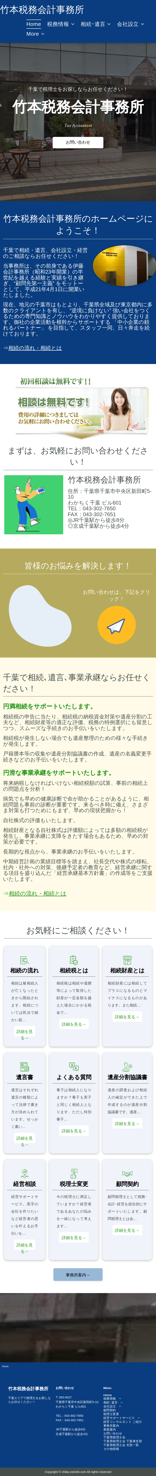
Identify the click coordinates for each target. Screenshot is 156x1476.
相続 (24, 250)
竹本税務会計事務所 (104, 479)
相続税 (11, 717)
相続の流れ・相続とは (35, 348)
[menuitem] (33, 24)
